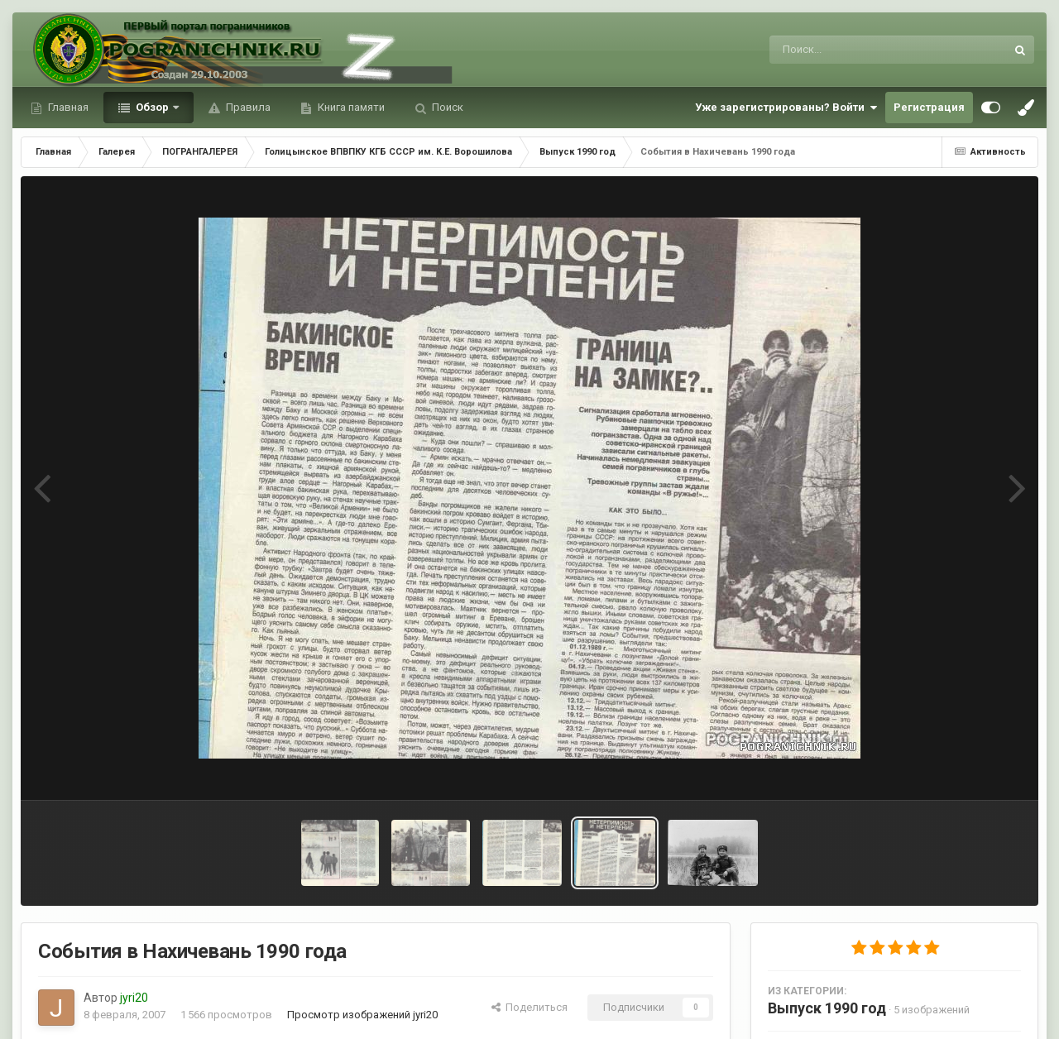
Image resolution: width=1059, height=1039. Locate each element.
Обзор (152, 107)
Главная (67, 107)
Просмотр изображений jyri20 (362, 1014)
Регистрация (929, 107)
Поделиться (529, 1007)
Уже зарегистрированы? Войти (786, 107)
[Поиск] (856, 50)
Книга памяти (350, 107)
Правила (247, 107)
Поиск (446, 107)
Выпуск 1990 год (827, 1008)
